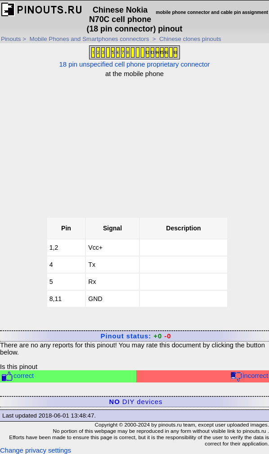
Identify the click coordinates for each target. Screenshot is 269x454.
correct (17, 376)
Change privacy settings (35, 450)
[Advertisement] (137, 140)
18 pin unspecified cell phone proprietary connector (134, 56)
